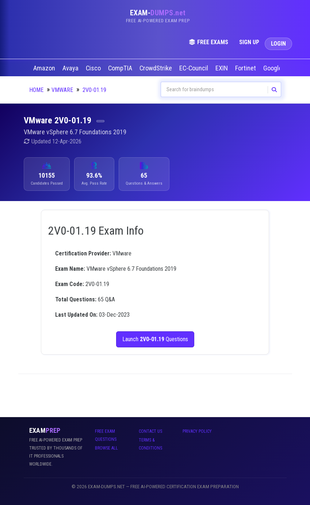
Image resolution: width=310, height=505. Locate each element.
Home (36, 89)
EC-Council (194, 68)
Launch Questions (155, 339)
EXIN (222, 68)
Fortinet (246, 68)
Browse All (106, 448)
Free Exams (208, 42)
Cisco (94, 68)
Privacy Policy (197, 431)
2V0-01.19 (94, 89)
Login (278, 43)
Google (273, 68)
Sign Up (249, 42)
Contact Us (150, 431)
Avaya (71, 68)
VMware (62, 89)
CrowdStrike (156, 68)
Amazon (45, 68)
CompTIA (121, 68)
